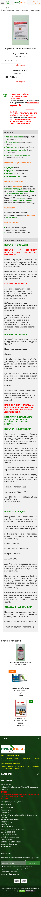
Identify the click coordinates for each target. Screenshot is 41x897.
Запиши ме (33, 863)
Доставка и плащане (15, 240)
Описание (9, 132)
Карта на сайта (11, 891)
